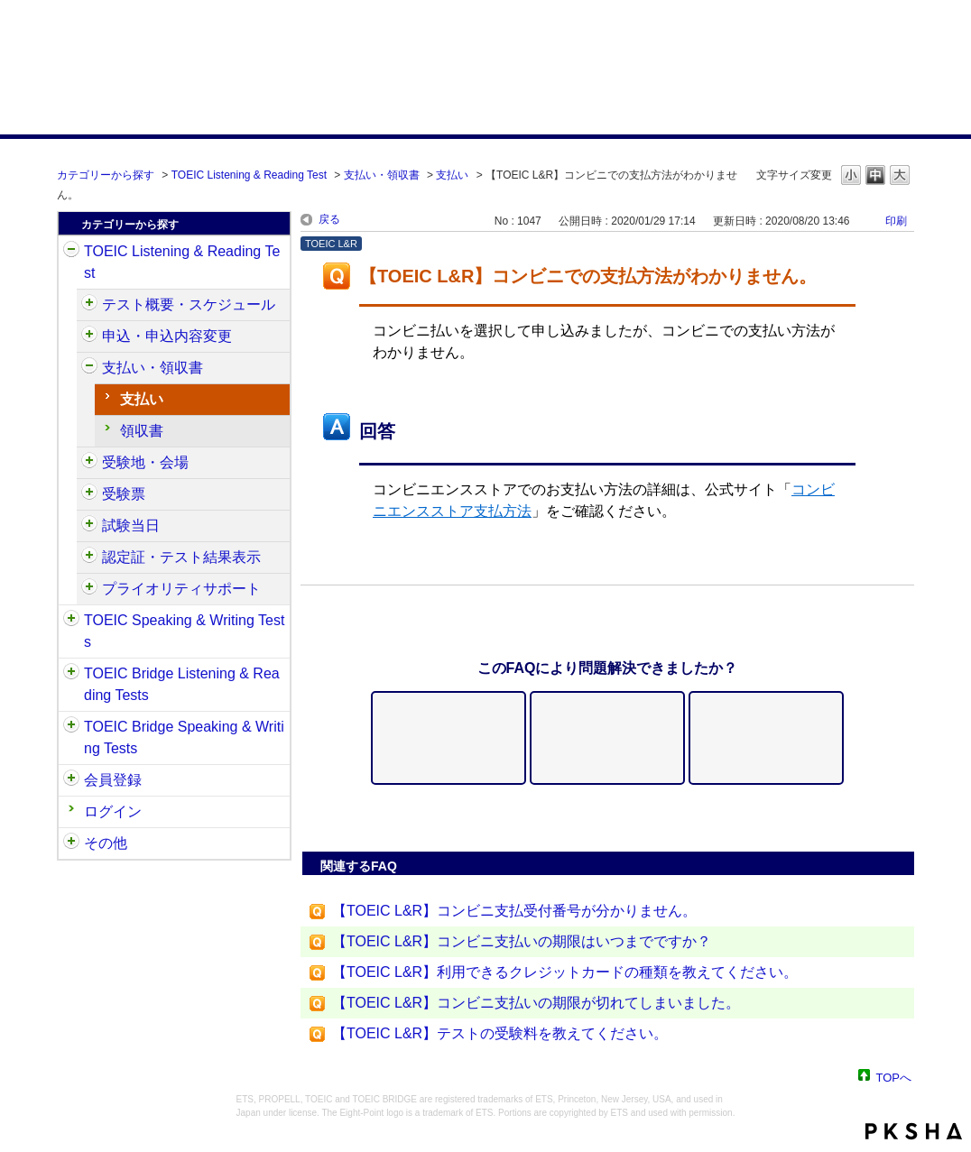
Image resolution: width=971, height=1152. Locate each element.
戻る (329, 219)
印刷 (896, 221)
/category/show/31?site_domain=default (71, 252)
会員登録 (113, 780)
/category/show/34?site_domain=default (71, 727)
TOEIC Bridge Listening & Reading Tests (182, 684)
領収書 (141, 430)
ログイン (113, 811)
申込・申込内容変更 (167, 336)
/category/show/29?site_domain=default (71, 780)
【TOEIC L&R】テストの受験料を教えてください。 (500, 1033)
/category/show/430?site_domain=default (89, 494)
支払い (452, 175)
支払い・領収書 (382, 175)
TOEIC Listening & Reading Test (249, 175)
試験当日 (131, 525)
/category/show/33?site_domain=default (71, 674)
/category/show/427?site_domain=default (89, 463)
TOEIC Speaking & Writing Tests (184, 631)
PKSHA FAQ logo (913, 1131)
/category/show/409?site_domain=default (89, 305)
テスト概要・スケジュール (188, 304)
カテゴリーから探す (105, 175)
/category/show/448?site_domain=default (89, 589)
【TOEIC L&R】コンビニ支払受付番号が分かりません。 (514, 910)
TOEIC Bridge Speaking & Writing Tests (184, 737)
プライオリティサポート (181, 588)
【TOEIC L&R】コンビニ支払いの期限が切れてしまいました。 (536, 1002)
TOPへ (894, 1077)
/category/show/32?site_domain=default (71, 620)
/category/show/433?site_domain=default (89, 526)
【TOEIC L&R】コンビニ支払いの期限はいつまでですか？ (521, 941)
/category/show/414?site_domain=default (89, 336)
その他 (105, 843)
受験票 (123, 494)
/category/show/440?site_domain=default (89, 557)
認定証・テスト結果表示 (181, 557)
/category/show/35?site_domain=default (71, 843)
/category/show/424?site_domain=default (89, 368)
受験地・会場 (145, 462)
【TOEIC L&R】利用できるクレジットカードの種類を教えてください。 (565, 972)
